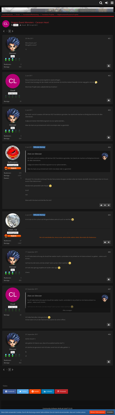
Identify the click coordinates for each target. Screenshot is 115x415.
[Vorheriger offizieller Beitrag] (105, 205)
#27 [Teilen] (109, 289)
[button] (112, 3)
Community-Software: (57, 408)
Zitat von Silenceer (35, 154)
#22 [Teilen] (109, 76)
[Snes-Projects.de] (57, 9)
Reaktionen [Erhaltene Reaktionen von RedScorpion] (7, 173)
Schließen (110, 412)
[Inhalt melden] (109, 66)
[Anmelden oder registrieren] (106, 3)
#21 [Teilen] (109, 38)
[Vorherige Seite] (4, 31)
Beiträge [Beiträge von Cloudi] (6, 101)
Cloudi (24, 25)
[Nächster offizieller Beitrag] (109, 205)
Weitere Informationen (97, 412)
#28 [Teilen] (109, 334)
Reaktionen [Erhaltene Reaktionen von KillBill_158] (7, 241)
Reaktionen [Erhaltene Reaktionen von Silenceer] (7, 64)
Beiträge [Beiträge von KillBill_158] (6, 243)
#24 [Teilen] (109, 147)
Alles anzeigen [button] (67, 310)
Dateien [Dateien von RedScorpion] (6, 178)
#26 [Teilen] (109, 252)
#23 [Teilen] (109, 110)
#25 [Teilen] (109, 215)
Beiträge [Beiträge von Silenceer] (6, 67)
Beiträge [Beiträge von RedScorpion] (6, 175)
